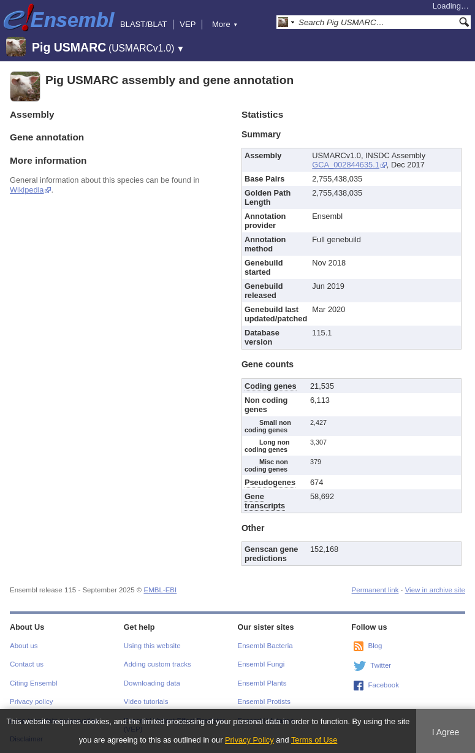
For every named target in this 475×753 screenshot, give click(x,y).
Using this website (152, 645)
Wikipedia (27, 189)
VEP (188, 24)
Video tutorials (146, 701)
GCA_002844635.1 (345, 164)
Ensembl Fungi (261, 664)
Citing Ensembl (33, 683)
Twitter (380, 665)
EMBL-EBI (160, 590)
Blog (375, 645)
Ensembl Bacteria (265, 645)
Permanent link (375, 590)
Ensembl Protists (264, 701)
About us (23, 645)
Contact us (27, 664)
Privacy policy (31, 701)
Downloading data (152, 683)
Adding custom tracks (157, 664)
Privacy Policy (249, 739)
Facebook (383, 685)
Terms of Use (314, 739)
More (225, 24)
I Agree (446, 732)
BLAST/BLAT (143, 24)
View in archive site (435, 590)
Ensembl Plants (262, 683)
